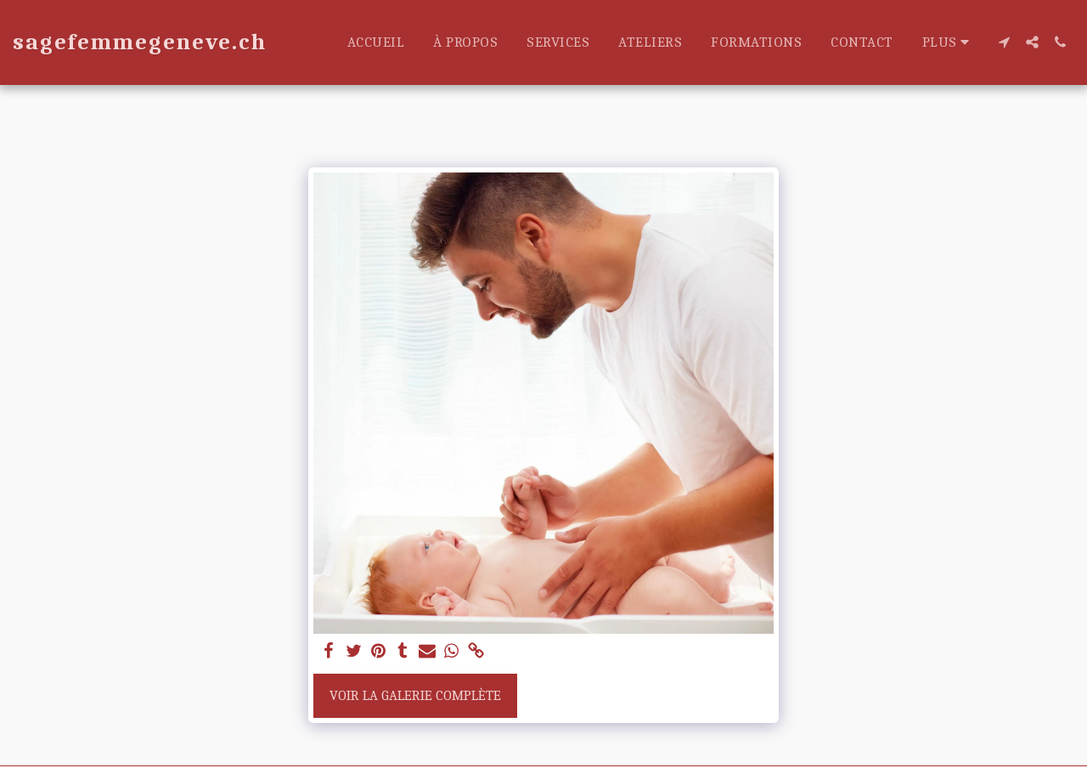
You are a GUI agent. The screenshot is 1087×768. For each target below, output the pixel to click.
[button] (1004, 42)
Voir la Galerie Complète (415, 695)
